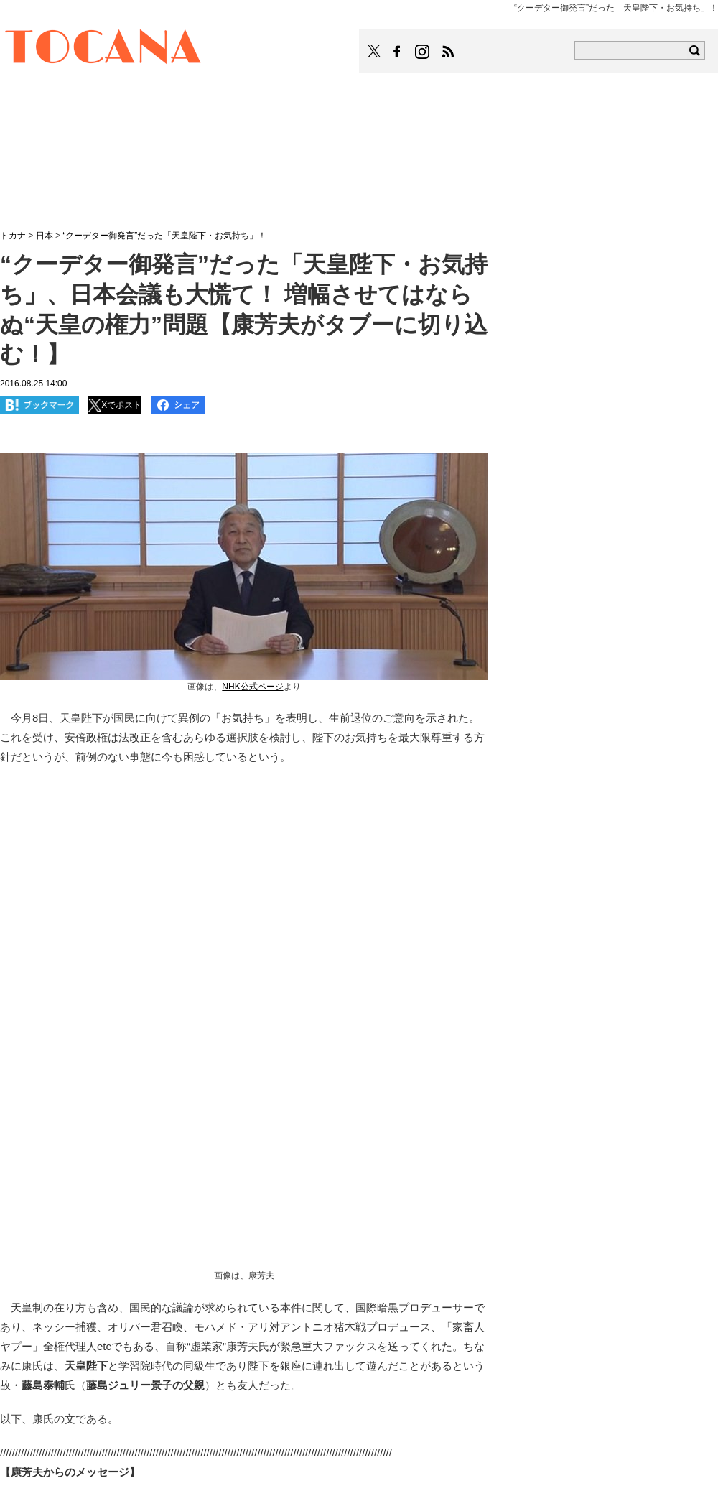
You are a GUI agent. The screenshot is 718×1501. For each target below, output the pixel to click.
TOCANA (103, 49)
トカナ (13, 236)
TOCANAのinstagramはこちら (423, 52)
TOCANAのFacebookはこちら (397, 52)
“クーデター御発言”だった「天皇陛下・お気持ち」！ (164, 236)
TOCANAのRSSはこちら (448, 52)
